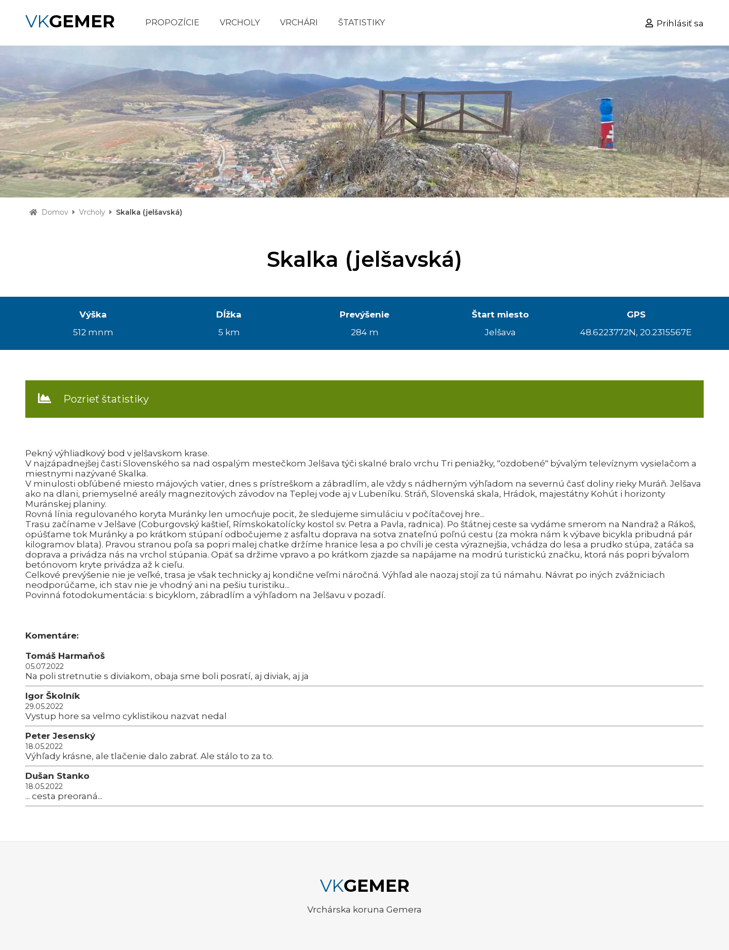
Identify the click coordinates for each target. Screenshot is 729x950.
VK (70, 21)
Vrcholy (92, 212)
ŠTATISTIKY (361, 22)
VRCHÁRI (299, 22)
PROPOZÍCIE (172, 22)
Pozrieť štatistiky (106, 399)
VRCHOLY (240, 22)
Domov (55, 212)
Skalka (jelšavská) (149, 212)
